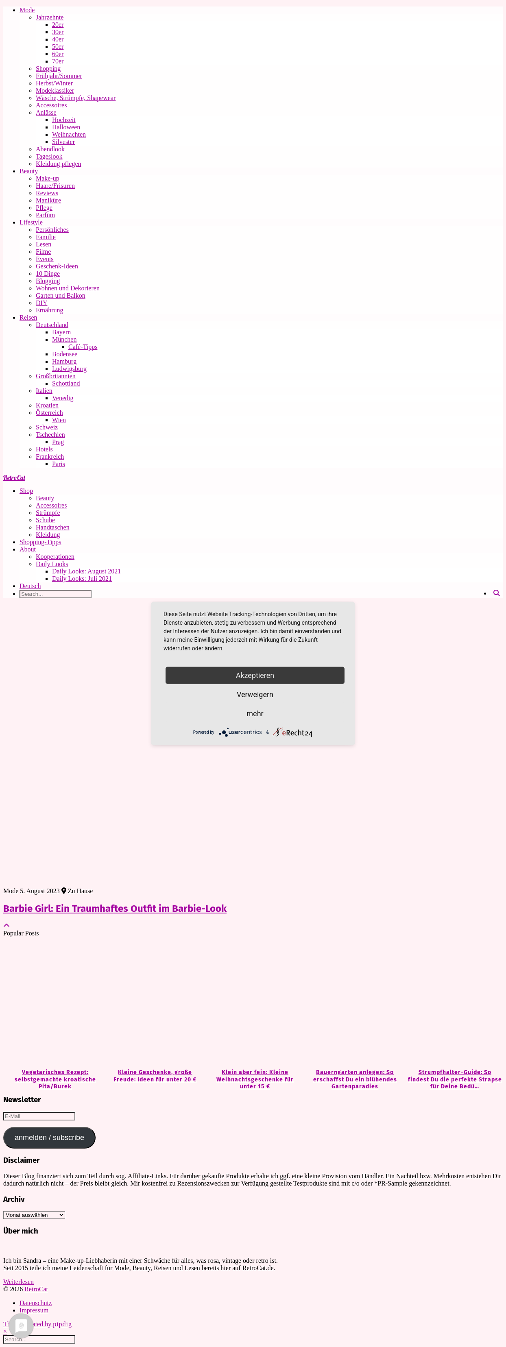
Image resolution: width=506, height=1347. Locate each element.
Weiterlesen (18, 1281)
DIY (41, 302)
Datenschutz (36, 1302)
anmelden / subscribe (49, 1137)
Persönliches (52, 229)
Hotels (44, 449)
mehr (254, 713)
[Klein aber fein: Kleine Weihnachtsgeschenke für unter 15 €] (253, 1003)
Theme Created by (37, 1324)
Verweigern (255, 694)
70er (57, 61)
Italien (44, 390)
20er (57, 24)
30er (57, 31)
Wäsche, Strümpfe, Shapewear (76, 97)
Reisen (28, 317)
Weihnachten (69, 134)
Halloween (66, 127)
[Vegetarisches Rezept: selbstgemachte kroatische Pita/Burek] (53, 1003)
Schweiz (47, 427)
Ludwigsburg (69, 368)
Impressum (34, 1310)
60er (57, 53)
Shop (26, 490)
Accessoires (51, 105)
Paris (58, 463)
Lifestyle (31, 222)
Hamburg (64, 361)
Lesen (43, 244)
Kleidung (48, 534)
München (64, 339)
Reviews (47, 193)
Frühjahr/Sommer (59, 75)
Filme (43, 251)
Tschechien (50, 434)
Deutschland (52, 324)
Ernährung (49, 310)
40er (57, 39)
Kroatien (47, 405)
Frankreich (50, 456)
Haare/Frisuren (55, 185)
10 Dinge (48, 273)
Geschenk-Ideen (57, 266)
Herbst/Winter (54, 83)
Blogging (48, 280)
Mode (27, 10)
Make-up (47, 178)
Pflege (44, 207)
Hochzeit (64, 119)
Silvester (63, 141)
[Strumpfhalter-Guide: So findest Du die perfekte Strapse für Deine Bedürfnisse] (453, 1003)
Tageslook (49, 156)
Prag (58, 441)
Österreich (49, 412)
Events (45, 258)
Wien (59, 419)
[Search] (496, 593)
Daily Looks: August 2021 (86, 571)
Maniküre (48, 200)
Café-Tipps (82, 346)
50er (57, 46)
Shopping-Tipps (40, 541)
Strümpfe (48, 512)
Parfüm (45, 214)
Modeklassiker (55, 90)
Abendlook (50, 149)
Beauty (29, 171)
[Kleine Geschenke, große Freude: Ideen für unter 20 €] (153, 1003)
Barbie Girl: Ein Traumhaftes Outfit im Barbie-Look (115, 908)
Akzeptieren (255, 675)
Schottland (66, 383)
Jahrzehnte (49, 17)
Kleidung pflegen (58, 163)
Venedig (62, 398)
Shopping (48, 68)
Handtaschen (53, 527)
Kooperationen (55, 556)
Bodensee (64, 354)
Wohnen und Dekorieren (68, 288)
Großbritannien (56, 376)
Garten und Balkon (60, 295)
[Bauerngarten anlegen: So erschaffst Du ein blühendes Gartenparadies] (353, 1003)
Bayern (61, 332)
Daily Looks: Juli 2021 (82, 578)
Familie (46, 236)
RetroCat (14, 477)
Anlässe (46, 112)
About (28, 549)
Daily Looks (52, 563)
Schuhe (45, 520)
